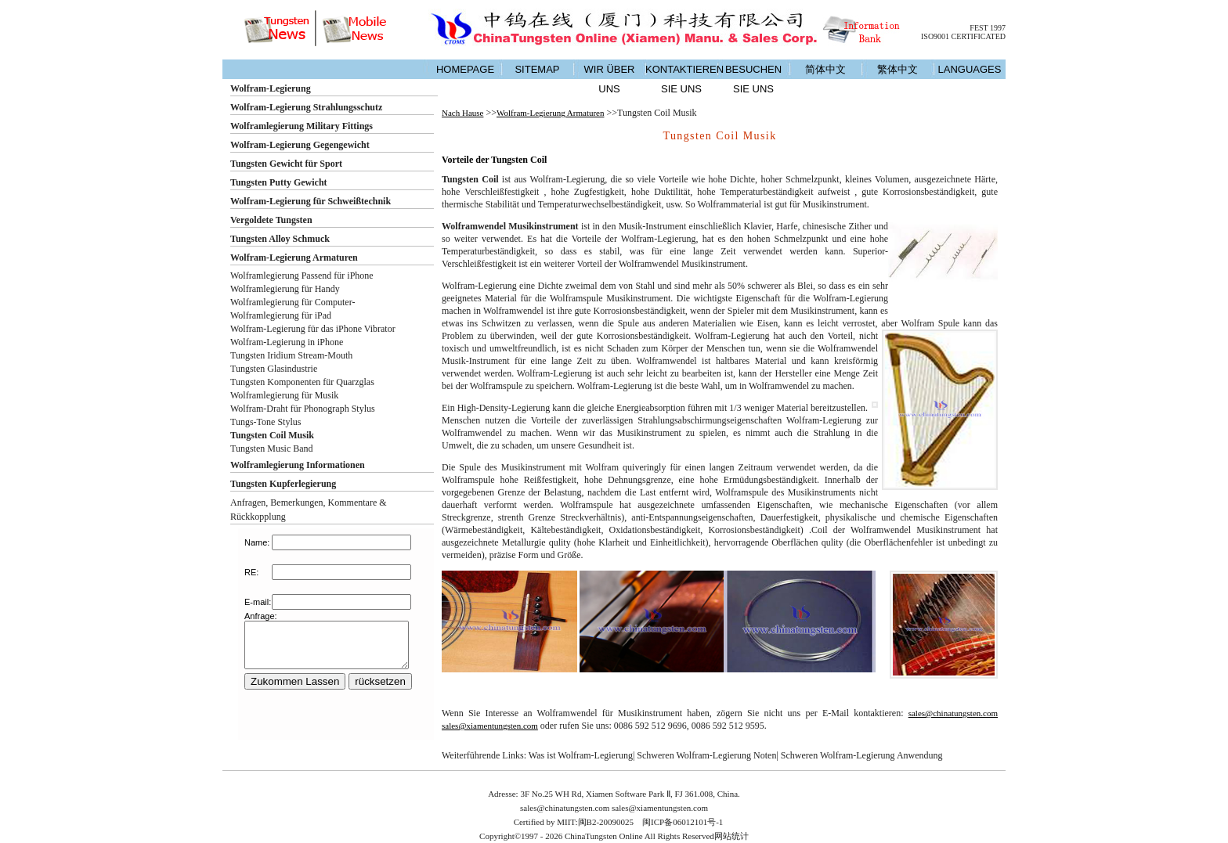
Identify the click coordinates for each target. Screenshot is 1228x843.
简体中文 (825, 69)
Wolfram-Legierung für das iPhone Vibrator (312, 328)
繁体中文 (897, 69)
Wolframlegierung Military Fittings (301, 126)
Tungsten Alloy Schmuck (280, 238)
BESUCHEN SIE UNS (753, 79)
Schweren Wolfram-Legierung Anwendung (862, 755)
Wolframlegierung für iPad (280, 315)
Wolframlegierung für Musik (284, 395)
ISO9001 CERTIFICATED (963, 36)
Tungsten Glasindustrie (273, 368)
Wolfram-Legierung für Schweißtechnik (310, 201)
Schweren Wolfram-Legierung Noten (706, 755)
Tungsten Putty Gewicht (278, 182)
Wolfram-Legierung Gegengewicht (300, 144)
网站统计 (731, 836)
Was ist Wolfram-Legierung (581, 755)
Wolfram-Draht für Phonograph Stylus (302, 408)
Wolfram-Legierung (270, 88)
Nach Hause (462, 112)
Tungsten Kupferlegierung (283, 483)
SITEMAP (537, 69)
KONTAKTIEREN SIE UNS (681, 79)
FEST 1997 (988, 27)
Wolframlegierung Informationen (297, 464)
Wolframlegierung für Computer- (292, 302)
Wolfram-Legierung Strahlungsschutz (306, 107)
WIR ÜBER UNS (609, 79)
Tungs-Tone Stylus (265, 421)
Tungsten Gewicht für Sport (286, 163)
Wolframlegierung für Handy (285, 288)
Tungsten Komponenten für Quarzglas (302, 381)
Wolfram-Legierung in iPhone (286, 342)
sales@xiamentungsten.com (490, 725)
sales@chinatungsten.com (953, 713)
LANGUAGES (970, 69)
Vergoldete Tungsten (271, 219)
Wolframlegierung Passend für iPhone (302, 275)
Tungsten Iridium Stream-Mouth (291, 355)
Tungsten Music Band (271, 448)
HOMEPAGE (465, 69)
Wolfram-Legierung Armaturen (294, 257)
